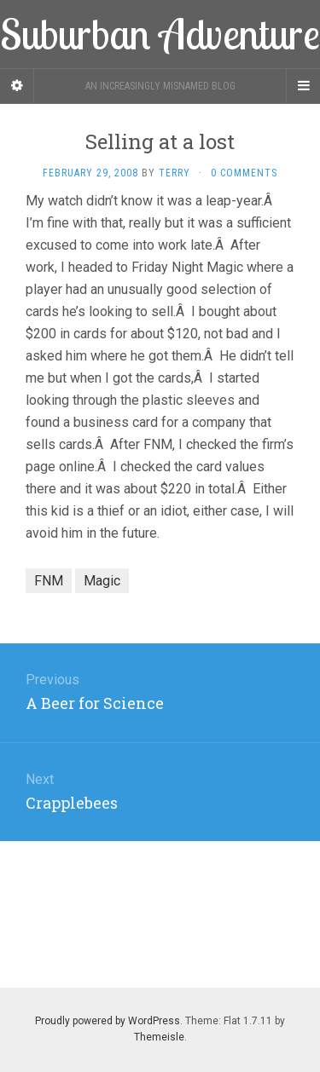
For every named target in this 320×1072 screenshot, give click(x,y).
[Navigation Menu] (303, 86)
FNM (48, 581)
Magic (102, 581)
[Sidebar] (17, 86)
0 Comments (244, 173)
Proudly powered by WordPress (107, 1021)
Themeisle (159, 1037)
